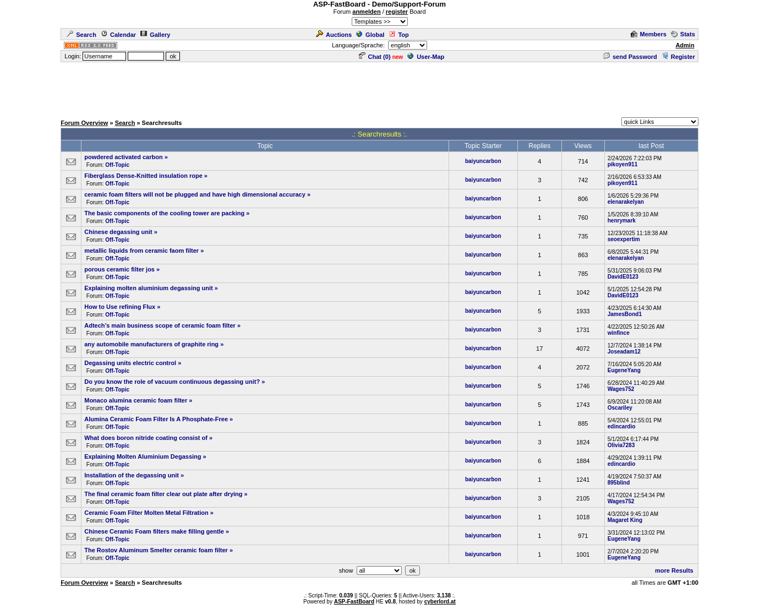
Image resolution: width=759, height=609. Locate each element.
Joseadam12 (624, 352)
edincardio (622, 426)
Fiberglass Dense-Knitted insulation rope (143, 175)
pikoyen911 (622, 164)
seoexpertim (624, 239)
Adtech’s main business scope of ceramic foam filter (160, 325)
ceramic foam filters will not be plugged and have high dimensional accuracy (194, 194)
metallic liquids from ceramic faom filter (141, 250)
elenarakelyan (626, 202)
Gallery (155, 34)
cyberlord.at (440, 602)
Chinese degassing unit (118, 232)
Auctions (334, 34)
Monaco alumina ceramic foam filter (135, 400)
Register (678, 56)
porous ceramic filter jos (119, 269)
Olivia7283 (621, 445)
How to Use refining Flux (119, 306)
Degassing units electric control (130, 363)
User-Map (425, 56)
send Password (630, 56)
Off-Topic (117, 165)
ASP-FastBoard (354, 602)
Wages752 (621, 389)
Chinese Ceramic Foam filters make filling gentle (154, 531)
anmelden (366, 11)
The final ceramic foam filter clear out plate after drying (163, 494)
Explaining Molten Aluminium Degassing (142, 456)
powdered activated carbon (123, 157)
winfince (619, 333)
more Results (674, 570)
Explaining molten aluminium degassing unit (148, 288)
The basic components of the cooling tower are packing (164, 213)
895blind (619, 483)
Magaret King (625, 520)
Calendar (118, 34)
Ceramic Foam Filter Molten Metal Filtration (146, 512)
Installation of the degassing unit (131, 475)
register (397, 11)
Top (398, 34)
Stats (683, 34)
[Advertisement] (379, 88)
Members (649, 34)
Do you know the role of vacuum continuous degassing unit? (172, 381)
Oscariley (620, 408)
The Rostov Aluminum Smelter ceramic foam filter (156, 550)
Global (370, 34)
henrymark (622, 221)
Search (81, 34)
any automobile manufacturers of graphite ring (151, 344)
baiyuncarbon (483, 161)
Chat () (375, 56)
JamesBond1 (625, 314)
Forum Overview (84, 122)
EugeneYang (624, 370)
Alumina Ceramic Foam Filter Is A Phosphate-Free (156, 419)
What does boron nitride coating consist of (146, 437)
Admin (684, 45)
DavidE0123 (623, 277)
